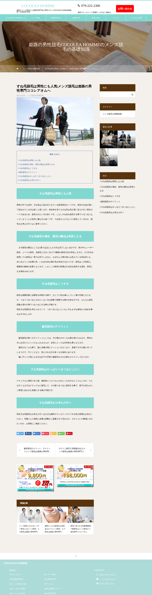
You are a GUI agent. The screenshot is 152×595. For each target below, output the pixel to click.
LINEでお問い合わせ (107, 584)
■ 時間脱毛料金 (16, 579)
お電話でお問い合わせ (107, 575)
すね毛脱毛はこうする (27, 168)
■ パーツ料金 (50, 574)
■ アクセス (49, 584)
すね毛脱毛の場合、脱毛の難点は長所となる (36, 164)
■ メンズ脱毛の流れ (18, 584)
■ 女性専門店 (50, 593)
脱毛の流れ (96, 18)
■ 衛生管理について (53, 589)
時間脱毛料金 (56, 18)
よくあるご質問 (136, 18)
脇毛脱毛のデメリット (27, 172)
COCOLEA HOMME (16, 563)
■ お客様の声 (50, 579)
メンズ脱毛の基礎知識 (35, 95)
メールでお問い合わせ (107, 579)
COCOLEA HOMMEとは (16, 18)
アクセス (116, 18)
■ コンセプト (15, 574)
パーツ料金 (36, 18)
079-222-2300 (90, 5)
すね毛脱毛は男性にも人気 (29, 160)
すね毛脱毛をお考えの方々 (29, 180)
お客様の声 (76, 18)
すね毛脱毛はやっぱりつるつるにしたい (34, 176)
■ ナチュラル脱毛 (17, 593)
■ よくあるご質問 (17, 589)
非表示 (56, 154)
